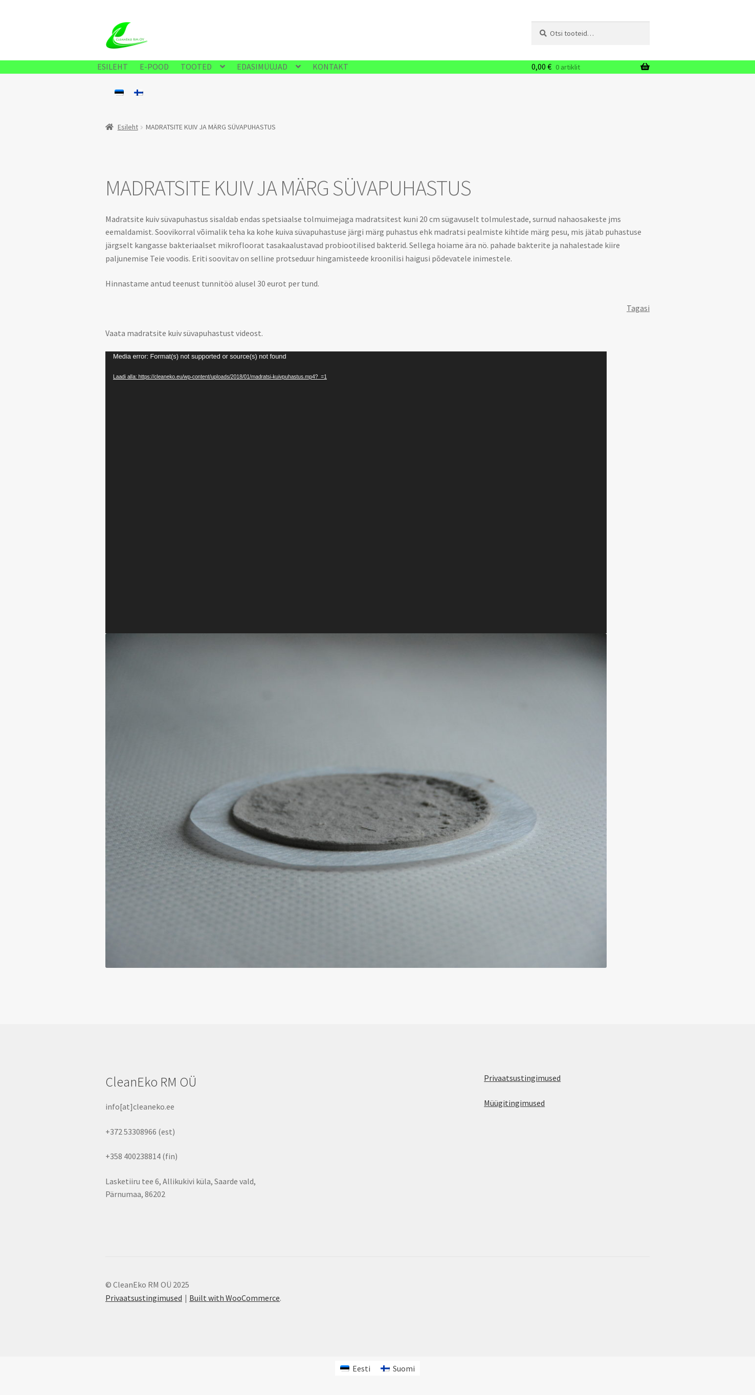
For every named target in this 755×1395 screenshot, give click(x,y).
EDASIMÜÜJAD (262, 66)
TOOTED (196, 66)
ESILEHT (112, 66)
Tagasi (638, 308)
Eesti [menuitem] (361, 1368)
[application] (356, 492)
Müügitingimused (514, 1103)
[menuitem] (119, 92)
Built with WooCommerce (234, 1298)
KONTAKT (330, 66)
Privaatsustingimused (522, 1078)
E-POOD (154, 66)
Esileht (128, 126)
